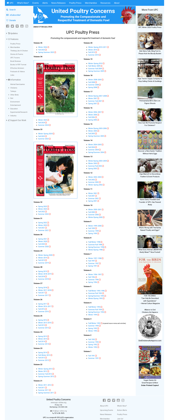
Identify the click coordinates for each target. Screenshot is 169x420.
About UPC (105, 401)
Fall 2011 (45, 383)
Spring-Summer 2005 (98, 136)
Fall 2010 (93, 52)
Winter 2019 (46, 253)
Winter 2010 (94, 49)
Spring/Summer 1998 (98, 247)
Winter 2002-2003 (96, 177)
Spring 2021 (46, 234)
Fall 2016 (45, 304)
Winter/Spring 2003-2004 (99, 160)
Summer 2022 (47, 209)
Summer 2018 (47, 274)
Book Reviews (15, 61)
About (116, 3)
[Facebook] (8, 26)
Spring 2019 (46, 266)
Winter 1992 (95, 347)
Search (11, 9)
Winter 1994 (95, 314)
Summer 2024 (47, 122)
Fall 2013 (45, 353)
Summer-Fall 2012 (48, 369)
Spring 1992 (95, 344)
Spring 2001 (94, 201)
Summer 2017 (47, 290)
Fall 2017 (45, 288)
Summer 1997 (95, 263)
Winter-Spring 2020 (49, 250)
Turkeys (13, 91)
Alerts (45, 3)
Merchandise (91, 3)
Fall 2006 (93, 117)
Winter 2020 (46, 237)
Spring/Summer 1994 (99, 312)
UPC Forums (15, 58)
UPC (10, 3)
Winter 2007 (94, 98)
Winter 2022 (46, 220)
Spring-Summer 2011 (49, 388)
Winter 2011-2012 (48, 380)
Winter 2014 (46, 334)
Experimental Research (18, 112)
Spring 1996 (94, 282)
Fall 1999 (93, 228)
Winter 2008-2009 (96, 79)
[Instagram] (27, 26)
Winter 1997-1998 (96, 258)
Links (12, 75)
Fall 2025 (45, 49)
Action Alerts (123, 405)
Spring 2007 (94, 103)
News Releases (58, 3)
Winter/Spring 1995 (97, 298)
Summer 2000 (95, 214)
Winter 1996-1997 (96, 274)
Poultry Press (75, 3)
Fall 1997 (93, 260)
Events (36, 3)
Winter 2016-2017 (48, 301)
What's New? (23, 3)
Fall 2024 (45, 120)
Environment (15, 102)
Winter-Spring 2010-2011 (99, 47)
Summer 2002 (95, 182)
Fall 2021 (45, 223)
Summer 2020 (47, 242)
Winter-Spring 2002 (97, 184)
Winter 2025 (46, 117)
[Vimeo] (17, 26)
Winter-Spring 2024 (49, 131)
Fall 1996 (93, 277)
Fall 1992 (94, 339)
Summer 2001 (95, 198)
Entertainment (15, 105)
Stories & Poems (16, 54)
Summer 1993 (96, 325)
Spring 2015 (46, 331)
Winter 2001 (94, 193)
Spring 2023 (46, 202)
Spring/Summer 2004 (98, 152)
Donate (11, 20)
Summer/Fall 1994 (98, 309)
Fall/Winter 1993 (96, 323)
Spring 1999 (94, 233)
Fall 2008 (93, 82)
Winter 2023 (46, 204)
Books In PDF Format (18, 65)
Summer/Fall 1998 (97, 244)
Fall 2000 (93, 212)
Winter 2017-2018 (48, 285)
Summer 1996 (95, 279)
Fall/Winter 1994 (96, 306)
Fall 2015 (45, 320)
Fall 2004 (93, 147)
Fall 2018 (45, 272)
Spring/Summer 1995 (98, 295)
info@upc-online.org (61, 406)
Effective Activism (17, 68)
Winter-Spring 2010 (97, 63)
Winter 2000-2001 (96, 209)
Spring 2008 (94, 87)
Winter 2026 (46, 47)
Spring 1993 (95, 328)
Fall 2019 (45, 255)
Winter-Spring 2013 (49, 364)
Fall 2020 (45, 239)
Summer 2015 (47, 323)
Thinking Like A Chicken (19, 51)
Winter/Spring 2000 (97, 217)
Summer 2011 (47, 385)
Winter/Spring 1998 (97, 249)
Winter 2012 (46, 366)
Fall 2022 (45, 207)
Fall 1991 (94, 355)
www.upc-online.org (61, 398)
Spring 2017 (46, 299)
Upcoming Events (107, 405)
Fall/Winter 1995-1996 (98, 290)
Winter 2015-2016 (48, 318)
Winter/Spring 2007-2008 (99, 95)
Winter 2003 (94, 163)
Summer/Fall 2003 (97, 165)
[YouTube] (22, 26)
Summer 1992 (96, 341)
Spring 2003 (94, 168)
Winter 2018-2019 (48, 269)
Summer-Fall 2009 (97, 68)
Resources (105, 3)
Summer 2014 (47, 339)
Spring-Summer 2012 (49, 372)
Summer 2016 (47, 307)
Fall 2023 (45, 134)
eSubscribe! (13, 15)
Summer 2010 (95, 54)
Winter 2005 (94, 130)
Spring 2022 (46, 218)
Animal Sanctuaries (17, 84)
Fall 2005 (93, 133)
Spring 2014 (46, 348)
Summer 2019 (47, 258)
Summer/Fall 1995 (97, 293)
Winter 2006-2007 (96, 112)
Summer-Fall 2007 (97, 100)
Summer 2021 (47, 225)
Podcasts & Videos (17, 72)
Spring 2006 (94, 119)
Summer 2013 (47, 355)
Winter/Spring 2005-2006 (99, 128)
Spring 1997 (94, 265)
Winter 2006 (94, 114)
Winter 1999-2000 (96, 225)
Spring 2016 (46, 315)
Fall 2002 (93, 179)
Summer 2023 (47, 136)
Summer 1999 (95, 230)
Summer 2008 (95, 84)
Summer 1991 (96, 358)
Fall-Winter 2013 (48, 350)
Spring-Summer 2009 (98, 71)
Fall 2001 (93, 195)
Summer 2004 (95, 149)
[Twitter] (12, 26)
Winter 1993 (95, 330)
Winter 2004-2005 (96, 144)
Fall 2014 (45, 337)
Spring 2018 (46, 283)
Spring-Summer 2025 (49, 52)
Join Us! (121, 414)
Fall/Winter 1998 (96, 242)
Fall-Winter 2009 (96, 65)
